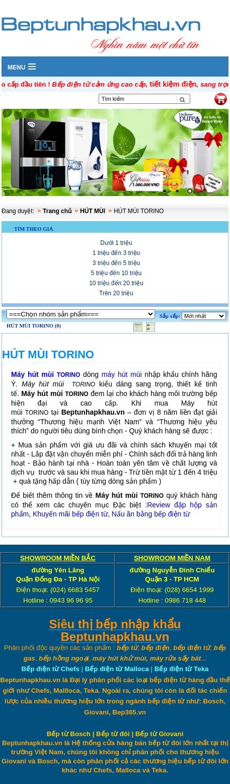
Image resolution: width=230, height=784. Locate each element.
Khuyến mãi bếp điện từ (70, 514)
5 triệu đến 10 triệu (116, 273)
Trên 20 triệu (116, 293)
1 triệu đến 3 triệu (116, 252)
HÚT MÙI (92, 211)
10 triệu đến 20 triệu (116, 283)
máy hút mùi (122, 374)
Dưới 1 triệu (116, 242)
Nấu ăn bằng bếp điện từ (151, 514)
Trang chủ (57, 211)
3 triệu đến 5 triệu (116, 263)
